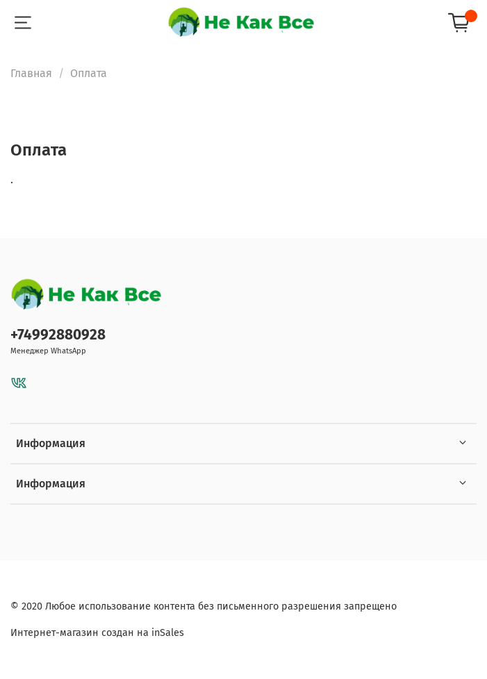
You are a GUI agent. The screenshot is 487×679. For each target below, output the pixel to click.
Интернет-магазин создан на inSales (97, 633)
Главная (31, 73)
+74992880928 (58, 335)
